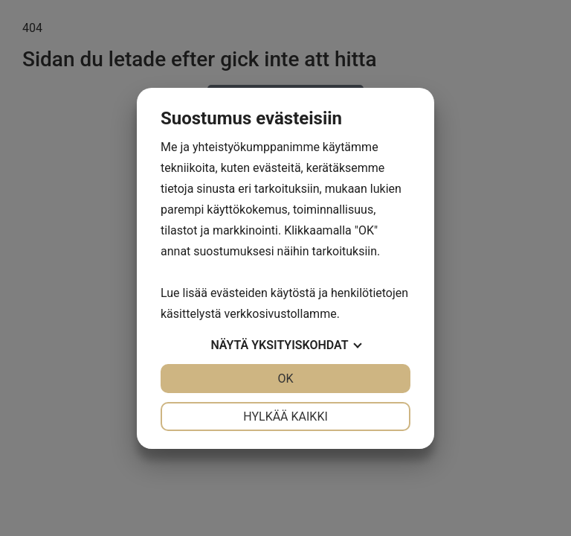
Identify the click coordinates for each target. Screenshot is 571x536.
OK (285, 378)
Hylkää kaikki (285, 416)
